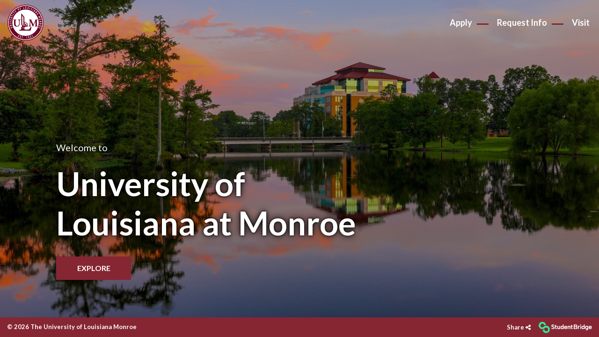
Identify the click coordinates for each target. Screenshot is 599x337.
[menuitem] (25, 23)
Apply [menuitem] (461, 22)
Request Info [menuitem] (522, 22)
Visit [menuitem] (581, 22)
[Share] (518, 327)
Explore (93, 268)
